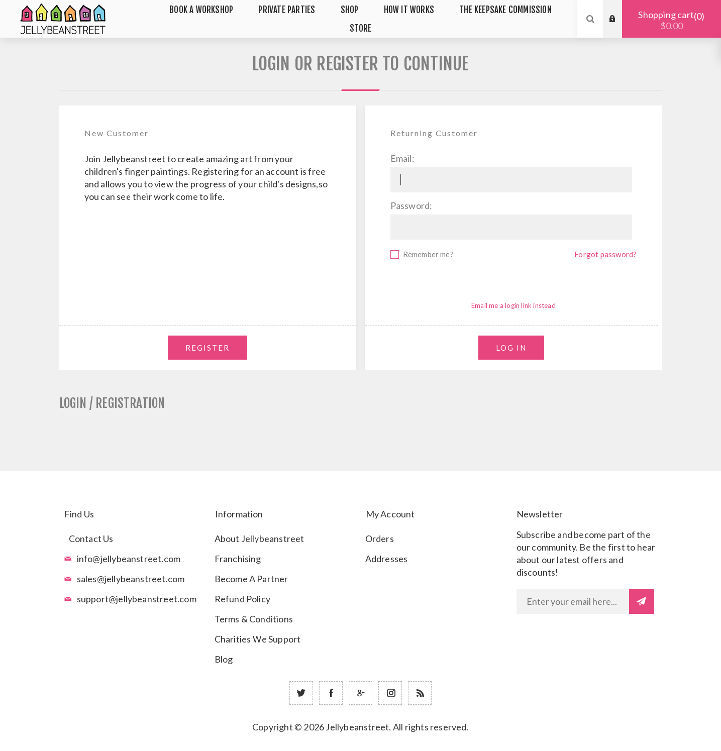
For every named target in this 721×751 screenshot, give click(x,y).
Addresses (386, 558)
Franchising (238, 558)
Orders (379, 538)
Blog (224, 659)
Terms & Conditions (254, 618)
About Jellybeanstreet (259, 538)
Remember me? (428, 254)
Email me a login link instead (513, 305)
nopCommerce (385, 741)
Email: (402, 158)
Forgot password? (605, 254)
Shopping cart (671, 20)
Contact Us (91, 538)
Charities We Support (258, 639)
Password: (411, 205)
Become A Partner (251, 578)
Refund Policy (243, 598)
